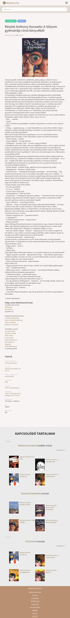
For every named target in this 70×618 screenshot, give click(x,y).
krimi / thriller (15, 395)
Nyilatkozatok (35, 607)
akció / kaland (9, 393)
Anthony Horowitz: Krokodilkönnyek (20, 571)
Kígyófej (8, 344)
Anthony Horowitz (11, 363)
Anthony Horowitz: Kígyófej (46, 571)
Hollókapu (8, 307)
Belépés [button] (35, 616)
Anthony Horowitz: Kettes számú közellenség (46, 507)
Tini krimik (31, 541)
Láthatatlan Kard (11, 340)
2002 (6, 382)
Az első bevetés (10, 331)
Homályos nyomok (11, 325)
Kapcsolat (35, 604)
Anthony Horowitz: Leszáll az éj (20, 475)
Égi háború (9, 309)
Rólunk (35, 595)
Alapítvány (35, 598)
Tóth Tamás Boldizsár (12, 388)
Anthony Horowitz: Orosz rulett (22, 458)
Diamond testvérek (11, 369)
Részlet (22, 21)
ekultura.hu (11, 35)
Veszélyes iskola (10, 333)
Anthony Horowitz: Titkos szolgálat (22, 521)
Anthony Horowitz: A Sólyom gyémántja (46, 521)
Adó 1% (35, 613)
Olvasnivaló (10, 21)
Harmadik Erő (10, 342)
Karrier (35, 610)
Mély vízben (9, 335)
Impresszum (35, 601)
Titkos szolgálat (10, 322)
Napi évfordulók (35, 592)
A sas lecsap (9, 338)
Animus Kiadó (9, 376)
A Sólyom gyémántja (12, 318)
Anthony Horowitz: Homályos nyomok (20, 504)
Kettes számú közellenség (14, 320)
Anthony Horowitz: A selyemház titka (46, 461)
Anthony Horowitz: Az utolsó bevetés (47, 475)
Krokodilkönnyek (11, 346)
